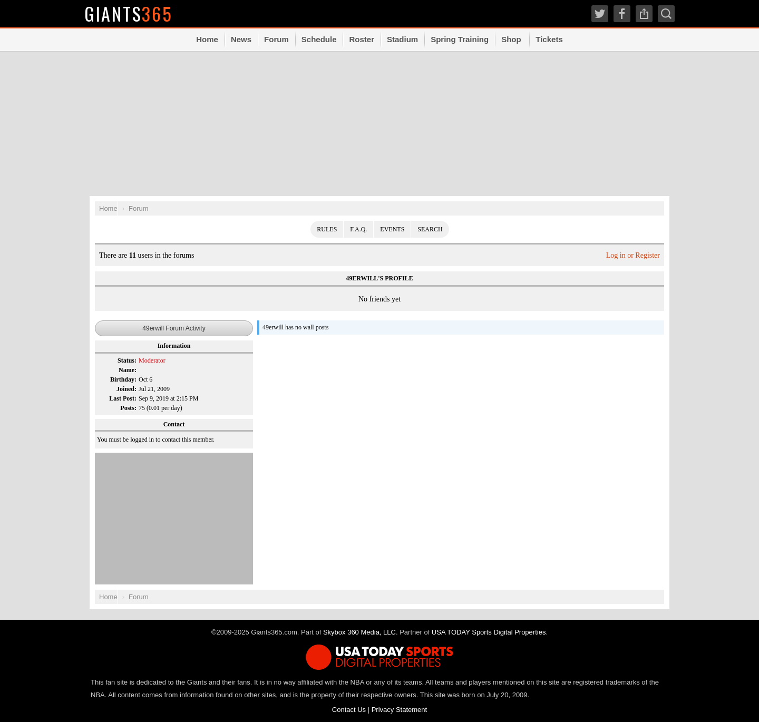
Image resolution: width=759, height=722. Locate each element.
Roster (361, 39)
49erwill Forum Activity (173, 328)
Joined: (126, 389)
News (241, 39)
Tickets (549, 39)
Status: (127, 360)
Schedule (319, 39)
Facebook (622, 13)
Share (644, 13)
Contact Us (349, 710)
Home (207, 39)
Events (392, 229)
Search (666, 13)
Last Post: (123, 398)
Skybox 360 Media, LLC (359, 632)
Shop (511, 39)
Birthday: (123, 379)
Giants (129, 13)
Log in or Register (633, 255)
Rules (327, 229)
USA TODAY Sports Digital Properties (489, 632)
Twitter (599, 13)
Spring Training (460, 39)
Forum (276, 39)
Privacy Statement (399, 710)
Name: (128, 370)
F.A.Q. (358, 229)
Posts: (128, 408)
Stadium (402, 39)
